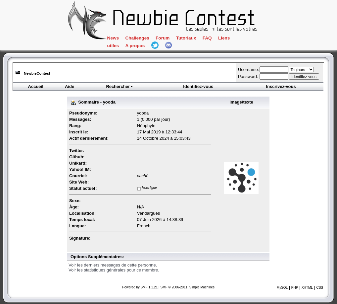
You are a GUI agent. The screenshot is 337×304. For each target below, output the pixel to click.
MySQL (282, 287)
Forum (162, 38)
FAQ (207, 38)
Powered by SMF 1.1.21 (140, 287)
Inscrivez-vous (281, 86)
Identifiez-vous (198, 86)
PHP (294, 287)
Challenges (137, 38)
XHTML (307, 287)
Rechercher (119, 86)
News (113, 38)
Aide (69, 86)
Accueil (35, 86)
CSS (319, 287)
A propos (135, 45)
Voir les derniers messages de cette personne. (113, 265)
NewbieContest (37, 73)
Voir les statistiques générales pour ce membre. (114, 269)
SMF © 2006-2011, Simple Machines (187, 287)
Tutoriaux (186, 38)
